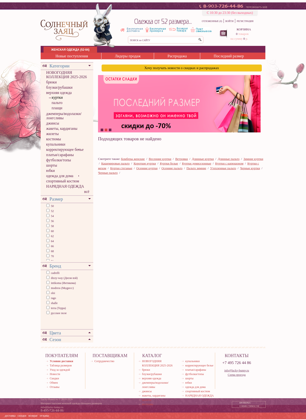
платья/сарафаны (60, 155)
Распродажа (177, 56)
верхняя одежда (59, 93)
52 (52, 211)
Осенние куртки (147, 168)
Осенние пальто (172, 168)
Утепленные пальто (223, 168)
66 (52, 246)
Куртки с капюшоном (229, 163)
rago (53, 298)
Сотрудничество (104, 361)
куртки (57, 97)
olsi (53, 293)
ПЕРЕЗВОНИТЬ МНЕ (256, 7)
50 (52, 206)
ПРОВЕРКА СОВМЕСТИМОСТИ (249, 404)
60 (52, 231)
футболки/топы (58, 160)
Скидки (54, 378)
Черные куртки (250, 168)
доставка (10, 415)
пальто (57, 103)
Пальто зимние (196, 168)
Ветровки (181, 159)
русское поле (59, 313)
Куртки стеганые (121, 168)
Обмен (54, 382)
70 (52, 256)
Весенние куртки (160, 159)
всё (86, 192)
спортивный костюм (62, 181)
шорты (51, 165)
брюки (51, 82)
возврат (33, 415)
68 (52, 251)
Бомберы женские (133, 159)
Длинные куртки (203, 159)
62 (52, 236)
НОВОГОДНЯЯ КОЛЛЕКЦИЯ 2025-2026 (66, 75)
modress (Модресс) (62, 288)
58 (52, 226)
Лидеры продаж (128, 56)
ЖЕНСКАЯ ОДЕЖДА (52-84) (70, 49)
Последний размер (229, 56)
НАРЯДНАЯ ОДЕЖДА (65, 186)
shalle (54, 303)
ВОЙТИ (229, 21)
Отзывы (55, 387)
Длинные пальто (229, 159)
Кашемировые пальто (115, 163)
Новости (55, 374)
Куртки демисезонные (196, 163)
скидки (22, 415)
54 (52, 216)
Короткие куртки (145, 163)
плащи (57, 108)
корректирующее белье (65, 149)
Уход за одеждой (60, 369)
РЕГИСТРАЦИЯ (245, 21)
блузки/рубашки (59, 87)
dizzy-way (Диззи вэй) (64, 278)
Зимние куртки (253, 159)
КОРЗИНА (244, 29)
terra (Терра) (58, 308)
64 (52, 241)
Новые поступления (71, 56)
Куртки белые (169, 163)
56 (52, 221)
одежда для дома (59, 176)
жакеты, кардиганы (61, 128)
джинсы (52, 123)
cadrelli (55, 273)
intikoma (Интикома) (63, 283)
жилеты (52, 134)
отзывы (44, 415)
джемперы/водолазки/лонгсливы (64, 116)
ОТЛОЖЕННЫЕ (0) (212, 21)
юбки (50, 171)
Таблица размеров (61, 365)
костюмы (53, 139)
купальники (55, 144)
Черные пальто (108, 172)
